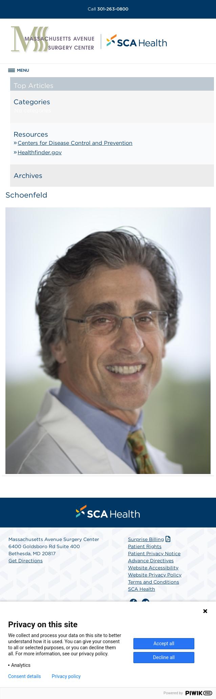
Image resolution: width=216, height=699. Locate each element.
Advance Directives (151, 560)
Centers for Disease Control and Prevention (75, 143)
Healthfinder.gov (40, 152)
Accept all (163, 643)
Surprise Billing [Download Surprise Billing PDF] (150, 539)
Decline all (164, 657)
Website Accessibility (153, 567)
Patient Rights (144, 546)
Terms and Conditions (153, 582)
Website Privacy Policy (154, 575)
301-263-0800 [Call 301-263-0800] (108, 9)
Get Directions (25, 560)
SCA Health (141, 589)
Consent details (24, 676)
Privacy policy (66, 676)
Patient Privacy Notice (154, 553)
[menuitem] (108, 511)
